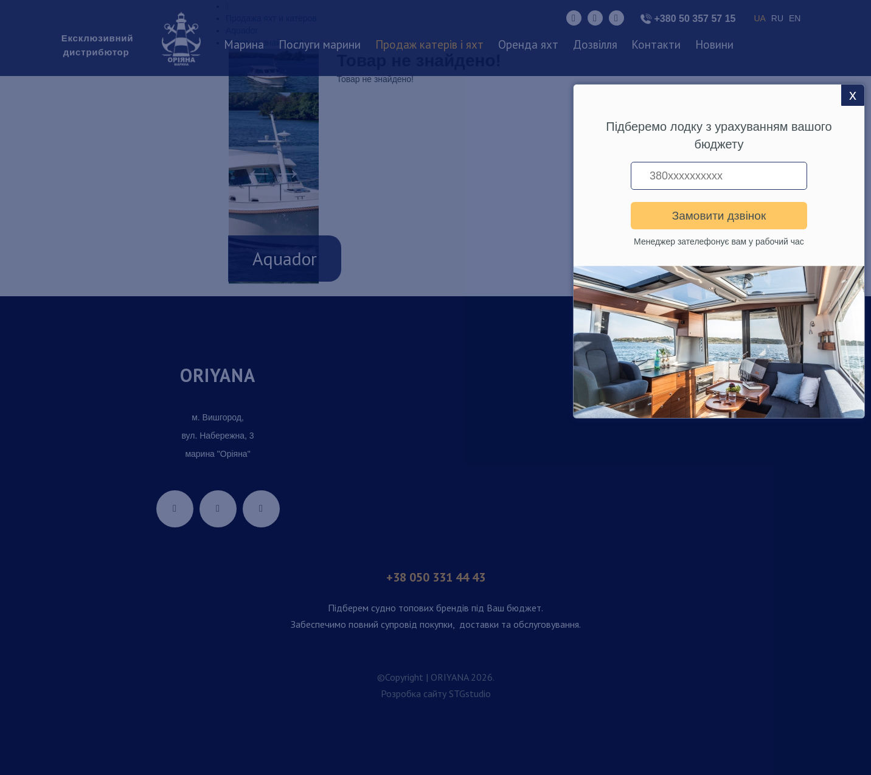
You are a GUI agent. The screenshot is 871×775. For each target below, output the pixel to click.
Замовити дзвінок (719, 215)
